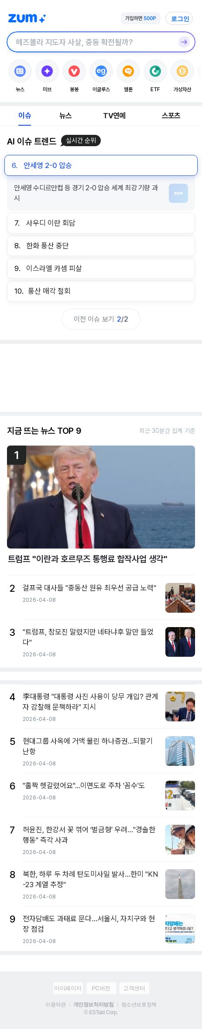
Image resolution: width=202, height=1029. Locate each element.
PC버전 (101, 988)
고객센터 (134, 988)
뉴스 (65, 115)
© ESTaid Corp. (101, 1012)
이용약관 (55, 1005)
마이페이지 (68, 988)
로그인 (180, 18)
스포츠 (171, 115)
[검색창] (90, 42)
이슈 (24, 115)
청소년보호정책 (139, 1005)
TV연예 (114, 115)
